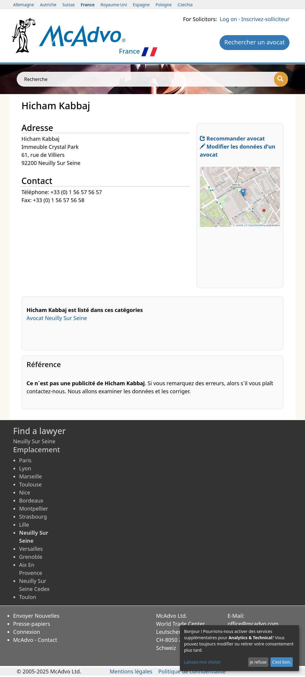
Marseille (30, 476)
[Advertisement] (108, 246)
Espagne (141, 4)
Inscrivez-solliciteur (265, 19)
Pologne (163, 4)
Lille (24, 524)
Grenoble (30, 556)
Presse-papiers (31, 623)
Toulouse (30, 484)
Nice (24, 492)
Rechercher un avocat (254, 42)
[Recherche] (281, 79)
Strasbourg (33, 516)
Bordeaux (31, 500)
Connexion (26, 631)
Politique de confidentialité (191, 671)
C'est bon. (281, 662)
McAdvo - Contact (35, 639)
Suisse (69, 4)
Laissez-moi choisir (202, 662)
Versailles (31, 548)
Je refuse (258, 662)
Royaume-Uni (114, 4)
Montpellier (33, 508)
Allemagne (23, 4)
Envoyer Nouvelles (36, 615)
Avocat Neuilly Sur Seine (57, 318)
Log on (228, 19)
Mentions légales (131, 671)
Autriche (48, 4)
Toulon (27, 596)
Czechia (185, 4)
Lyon (25, 468)
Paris (25, 460)
